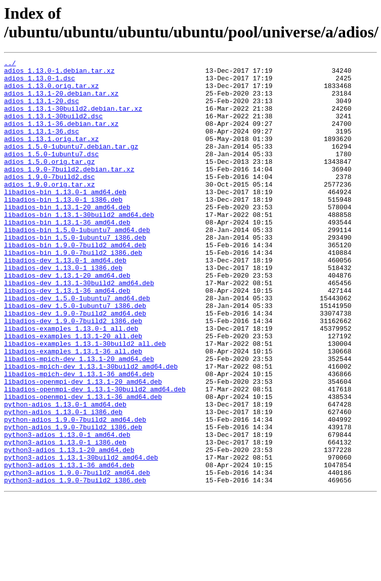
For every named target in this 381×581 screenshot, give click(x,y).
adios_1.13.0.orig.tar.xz (51, 91)
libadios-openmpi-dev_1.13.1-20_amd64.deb (83, 446)
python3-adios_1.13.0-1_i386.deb (65, 519)
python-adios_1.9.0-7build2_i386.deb (73, 501)
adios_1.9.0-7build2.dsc (49, 200)
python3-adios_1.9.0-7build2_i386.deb (75, 564)
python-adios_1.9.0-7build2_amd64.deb (75, 492)
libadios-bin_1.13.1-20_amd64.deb (67, 237)
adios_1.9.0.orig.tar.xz (49, 209)
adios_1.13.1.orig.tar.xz (51, 155)
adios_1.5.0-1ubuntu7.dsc (51, 173)
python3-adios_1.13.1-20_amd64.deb (69, 528)
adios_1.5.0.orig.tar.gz (49, 182)
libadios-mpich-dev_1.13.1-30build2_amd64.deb (91, 428)
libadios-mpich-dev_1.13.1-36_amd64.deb (79, 437)
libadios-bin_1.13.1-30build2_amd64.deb (79, 246)
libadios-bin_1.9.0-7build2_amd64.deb (75, 282)
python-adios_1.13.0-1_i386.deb (63, 482)
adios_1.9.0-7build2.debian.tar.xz (69, 191)
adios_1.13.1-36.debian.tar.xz (61, 137)
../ (10, 64)
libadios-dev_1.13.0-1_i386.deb (63, 310)
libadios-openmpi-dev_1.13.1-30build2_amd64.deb (95, 455)
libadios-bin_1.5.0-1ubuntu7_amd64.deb (77, 264)
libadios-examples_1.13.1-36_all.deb (73, 410)
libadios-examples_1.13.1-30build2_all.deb (85, 401)
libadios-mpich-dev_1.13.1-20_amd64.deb (79, 419)
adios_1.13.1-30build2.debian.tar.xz (73, 118)
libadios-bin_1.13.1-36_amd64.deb (67, 255)
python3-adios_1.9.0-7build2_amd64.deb (77, 555)
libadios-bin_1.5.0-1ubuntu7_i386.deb (75, 273)
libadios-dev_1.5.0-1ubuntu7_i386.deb (75, 355)
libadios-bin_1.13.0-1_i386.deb (63, 228)
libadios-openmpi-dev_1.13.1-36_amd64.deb (83, 464)
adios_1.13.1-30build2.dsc (53, 127)
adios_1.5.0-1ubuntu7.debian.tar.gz (71, 164)
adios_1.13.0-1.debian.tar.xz (59, 73)
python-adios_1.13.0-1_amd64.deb (65, 473)
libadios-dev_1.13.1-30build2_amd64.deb (79, 328)
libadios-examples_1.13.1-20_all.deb (73, 391)
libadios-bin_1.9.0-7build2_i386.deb (73, 291)
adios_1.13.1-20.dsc (41, 109)
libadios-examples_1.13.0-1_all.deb (71, 382)
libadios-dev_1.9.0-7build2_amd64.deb (75, 364)
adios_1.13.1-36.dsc (41, 146)
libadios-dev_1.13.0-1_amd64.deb (65, 300)
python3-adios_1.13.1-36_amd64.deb (69, 546)
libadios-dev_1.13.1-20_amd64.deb (67, 319)
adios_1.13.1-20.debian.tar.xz (61, 100)
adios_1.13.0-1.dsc (39, 82)
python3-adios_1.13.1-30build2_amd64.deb (81, 537)
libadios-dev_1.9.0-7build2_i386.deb (73, 373)
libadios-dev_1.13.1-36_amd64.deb (67, 337)
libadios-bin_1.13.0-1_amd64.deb (65, 219)
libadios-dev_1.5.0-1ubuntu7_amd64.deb (77, 346)
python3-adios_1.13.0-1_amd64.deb (67, 510)
